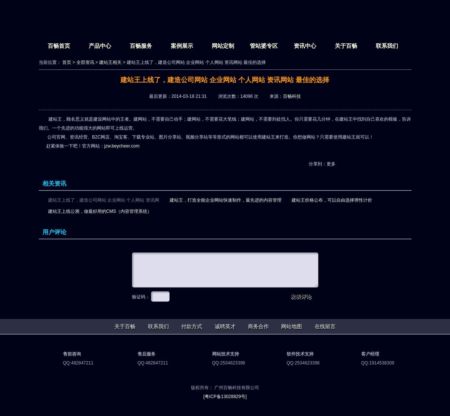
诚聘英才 (225, 326)
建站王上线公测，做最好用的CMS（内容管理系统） (100, 211)
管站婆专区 (264, 46)
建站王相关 (110, 62)
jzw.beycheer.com (122, 146)
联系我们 (387, 46)
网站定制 (223, 46)
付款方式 (191, 326)
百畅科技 (292, 96)
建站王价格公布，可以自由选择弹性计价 (332, 200)
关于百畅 (346, 46)
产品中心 (100, 46)
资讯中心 (305, 46)
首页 (66, 62)
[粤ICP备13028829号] (224, 396)
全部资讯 (85, 62)
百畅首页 (59, 46)
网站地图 (291, 326)
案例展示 (182, 46)
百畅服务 (141, 46)
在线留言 (325, 326)
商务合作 (258, 326)
